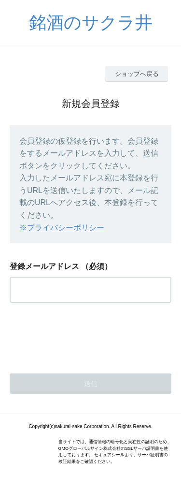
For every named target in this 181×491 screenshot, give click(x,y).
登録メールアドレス (44, 266)
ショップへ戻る (137, 73)
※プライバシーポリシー (61, 227)
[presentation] (83, 335)
